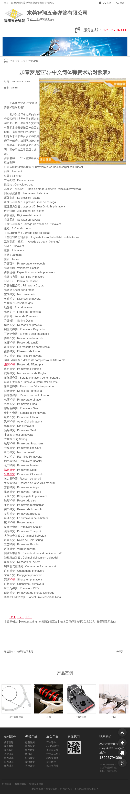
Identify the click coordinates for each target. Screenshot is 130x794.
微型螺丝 (51, 761)
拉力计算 (9, 761)
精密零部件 (52, 758)
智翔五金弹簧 (36, 784)
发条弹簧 (9, 474)
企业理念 (9, 754)
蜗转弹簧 (9, 469)
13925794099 (114, 30)
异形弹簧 (30, 765)
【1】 (12, 617)
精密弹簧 (30, 761)
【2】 (20, 617)
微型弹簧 (30, 742)
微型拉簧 (30, 750)
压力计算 (9, 765)
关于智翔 (9, 742)
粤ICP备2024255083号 (86, 789)
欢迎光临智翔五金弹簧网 (113, 764)
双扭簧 (28, 754)
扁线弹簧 (9, 364)
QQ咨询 (105, 2)
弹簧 (12, 579)
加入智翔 (9, 746)
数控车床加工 (53, 754)
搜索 (120, 2)
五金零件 (51, 742)
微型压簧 (30, 746)
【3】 (28, 617)
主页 (23, 60)
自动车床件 (52, 750)
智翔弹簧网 (21, 784)
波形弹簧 (30, 758)
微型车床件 (52, 765)
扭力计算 (9, 758)
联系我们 (9, 750)
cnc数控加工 (53, 746)
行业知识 (33, 60)
